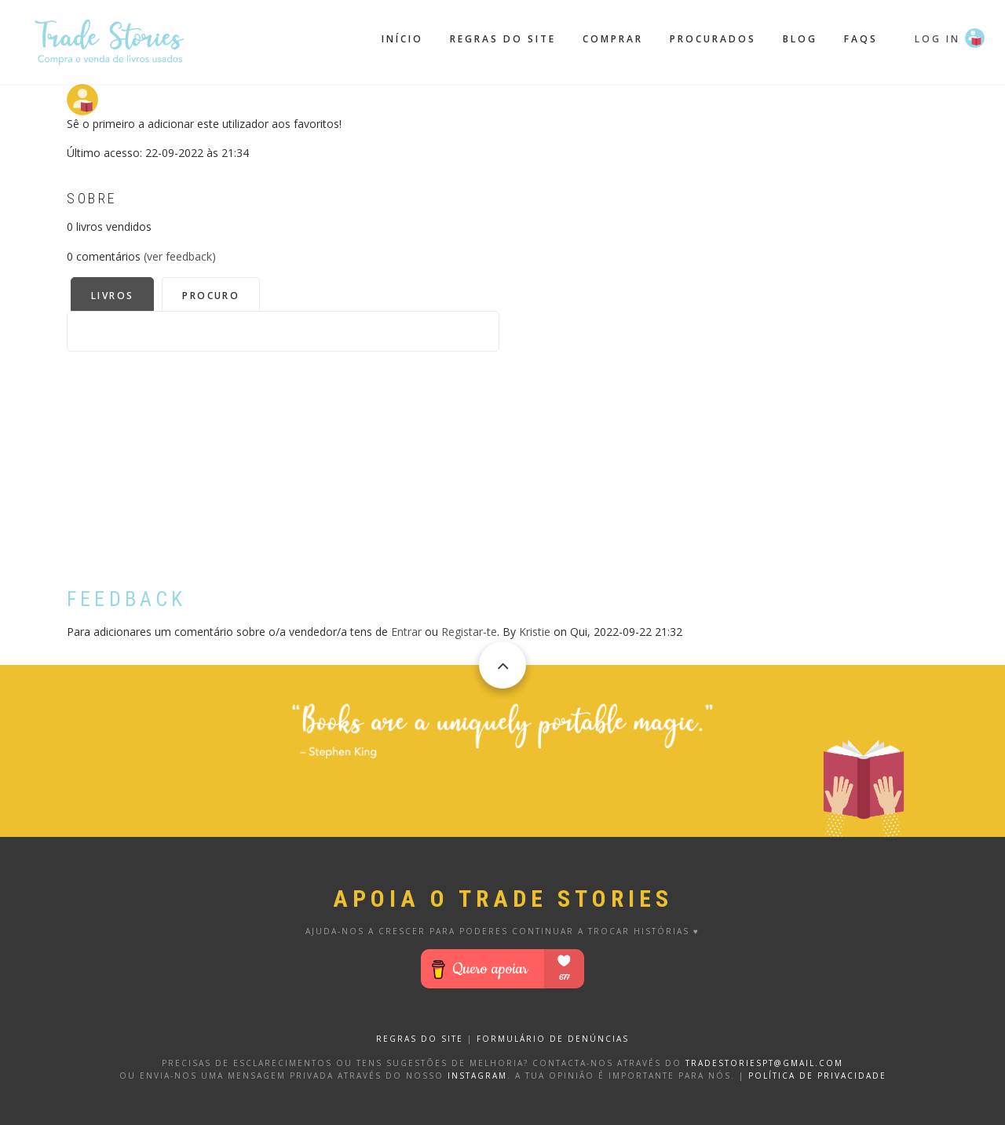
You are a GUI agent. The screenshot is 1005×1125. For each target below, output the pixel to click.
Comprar (613, 39)
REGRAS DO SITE (419, 1038)
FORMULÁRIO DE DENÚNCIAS (553, 1038)
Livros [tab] (112, 295)
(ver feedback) (180, 256)
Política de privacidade (817, 1075)
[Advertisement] (283, 462)
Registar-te (469, 631)
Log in (937, 39)
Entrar (406, 631)
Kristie (534, 631)
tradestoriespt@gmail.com (764, 1062)
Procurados (713, 39)
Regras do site (503, 39)
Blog (800, 39)
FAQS (861, 39)
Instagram (477, 1075)
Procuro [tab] (210, 295)
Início (402, 39)
